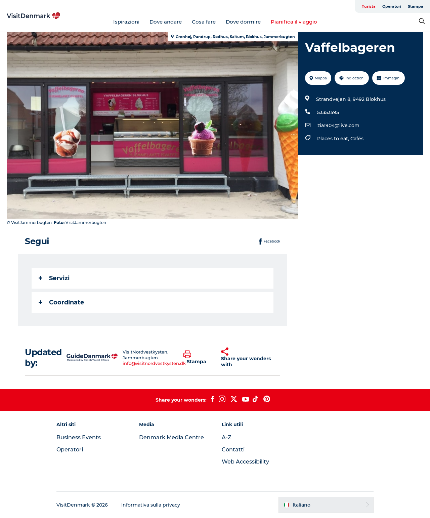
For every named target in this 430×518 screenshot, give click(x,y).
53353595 (328, 112)
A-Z (226, 437)
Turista (369, 6)
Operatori (391, 6)
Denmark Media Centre (171, 437)
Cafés (356, 139)
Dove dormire (243, 21)
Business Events (78, 437)
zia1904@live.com (338, 125)
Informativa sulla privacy (150, 505)
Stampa (415, 6)
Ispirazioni (126, 21)
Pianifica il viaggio (294, 21)
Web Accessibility (245, 461)
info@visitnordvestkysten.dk (154, 363)
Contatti (233, 449)
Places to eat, (333, 139)
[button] (197, 357)
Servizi (54, 278)
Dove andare (165, 21)
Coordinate (61, 302)
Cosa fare (204, 21)
